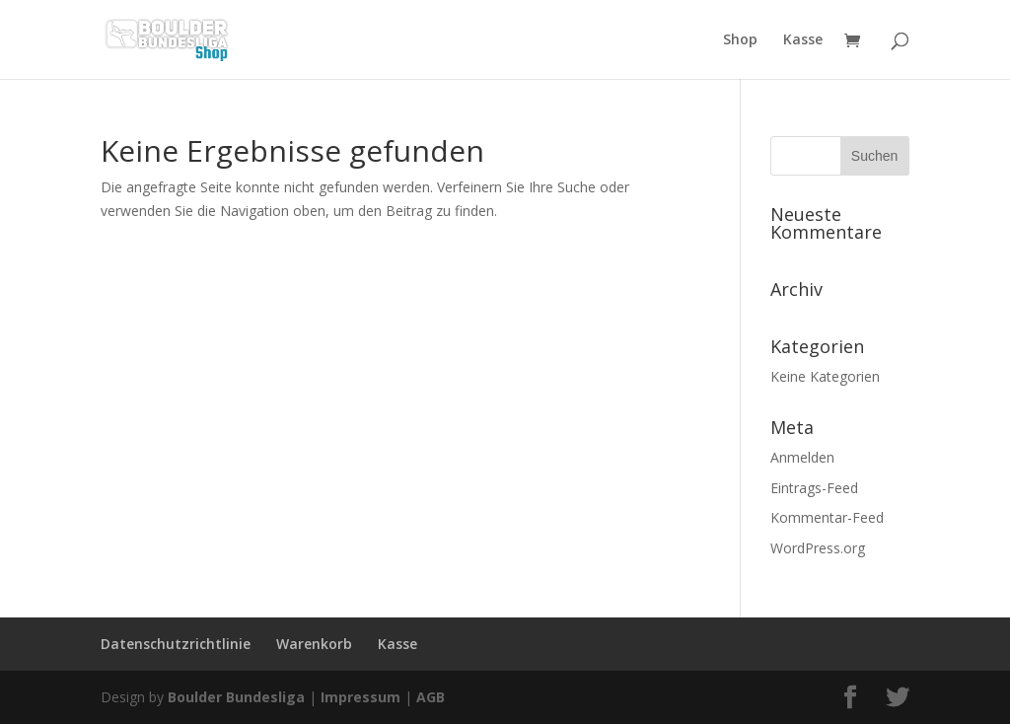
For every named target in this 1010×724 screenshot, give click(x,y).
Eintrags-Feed (814, 487)
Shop (740, 40)
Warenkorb (314, 643)
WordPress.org (817, 548)
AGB (430, 697)
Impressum (360, 697)
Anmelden (802, 457)
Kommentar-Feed (827, 517)
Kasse (803, 40)
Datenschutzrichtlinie (176, 643)
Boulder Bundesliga (236, 697)
